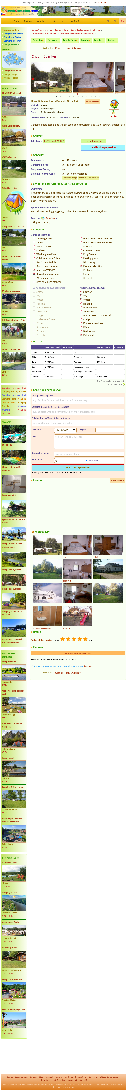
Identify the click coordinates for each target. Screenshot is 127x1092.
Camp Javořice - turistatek (14, 226)
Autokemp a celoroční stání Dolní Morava (12, 641)
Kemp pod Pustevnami (12, 979)
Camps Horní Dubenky (68, 48)
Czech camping (21, 1077)
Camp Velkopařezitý (11, 126)
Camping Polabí (9, 399)
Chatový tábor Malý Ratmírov (11, 469)
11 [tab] (99, 96)
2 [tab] (60, 96)
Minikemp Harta (9, 947)
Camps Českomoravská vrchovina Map (77, 33)
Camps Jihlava (61, 30)
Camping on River (12, 40)
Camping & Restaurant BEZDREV (12, 613)
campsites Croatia (69, 1087)
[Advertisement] (14, 1056)
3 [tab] (65, 96)
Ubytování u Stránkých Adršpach (12, 725)
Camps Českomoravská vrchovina (85, 30)
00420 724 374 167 (53, 141)
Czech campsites (11, 1085)
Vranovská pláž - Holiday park (13, 693)
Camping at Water (12, 37)
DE (115, 21)
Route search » (92, 101)
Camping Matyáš (9, 892)
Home (6, 21)
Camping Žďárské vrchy (14, 401)
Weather (41, 21)
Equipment (52, 40)
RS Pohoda (7, 445)
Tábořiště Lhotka (9, 188)
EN (122, 21)
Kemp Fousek (8, 758)
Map (16, 21)
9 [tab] (91, 96)
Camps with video (12, 70)
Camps (10, 1077)
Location (98, 40)
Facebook (49, 1077)
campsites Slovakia (117, 1085)
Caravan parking (11, 30)
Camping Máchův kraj (14, 388)
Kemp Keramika (9, 661)
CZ (108, 21)
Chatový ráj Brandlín (11, 349)
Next (123, 79)
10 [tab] (95, 96)
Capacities (37, 40)
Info (63, 21)
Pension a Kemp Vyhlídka (13, 1009)
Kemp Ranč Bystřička (11, 569)
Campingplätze (36, 1077)
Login (53, 21)
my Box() (75, 21)
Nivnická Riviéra (9, 862)
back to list (48, 48)
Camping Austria (66, 1085)
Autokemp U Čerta (10, 922)
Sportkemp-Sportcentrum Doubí (13, 521)
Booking (85, 40)
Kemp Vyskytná (9, 495)
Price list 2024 (69, 40)
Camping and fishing (13, 33)
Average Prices (11, 77)
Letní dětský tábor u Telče (13, 320)
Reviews (28, 21)
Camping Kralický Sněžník (14, 391)
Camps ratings (10, 74)
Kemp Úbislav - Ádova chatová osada (12, 545)
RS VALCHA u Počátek (11, 93)
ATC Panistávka (9, 157)
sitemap (91, 1077)
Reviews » (88, 666)
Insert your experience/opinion (78, 653)
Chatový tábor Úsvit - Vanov (11, 258)
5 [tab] (73, 96)
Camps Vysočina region (42, 30)
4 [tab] (69, 96)
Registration (80, 1077)
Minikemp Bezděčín (11, 291)
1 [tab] (56, 96)
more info (102, 2)
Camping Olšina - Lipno (12, 787)
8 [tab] (86, 96)
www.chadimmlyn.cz (93, 141)
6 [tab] (78, 96)
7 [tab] (82, 96)
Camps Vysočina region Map (44, 33)
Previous (33, 79)
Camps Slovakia (11, 44)
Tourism (50, 218)
